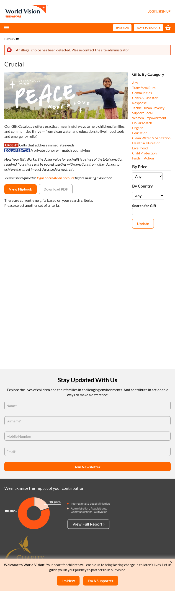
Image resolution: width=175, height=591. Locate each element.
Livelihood (140, 148)
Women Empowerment (149, 118)
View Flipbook (20, 189)
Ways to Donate (148, 27)
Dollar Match (142, 123)
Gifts (16, 38)
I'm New (68, 580)
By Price (139, 166)
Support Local (142, 113)
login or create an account (55, 178)
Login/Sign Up (159, 11)
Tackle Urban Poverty (148, 108)
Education (139, 133)
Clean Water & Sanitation (151, 138)
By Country (142, 186)
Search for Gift (144, 205)
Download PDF (56, 189)
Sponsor (122, 27)
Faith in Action (143, 158)
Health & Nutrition (146, 143)
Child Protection (144, 153)
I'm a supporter (100, 580)
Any (135, 83)
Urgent (137, 128)
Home (8, 38)
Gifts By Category (148, 74)
